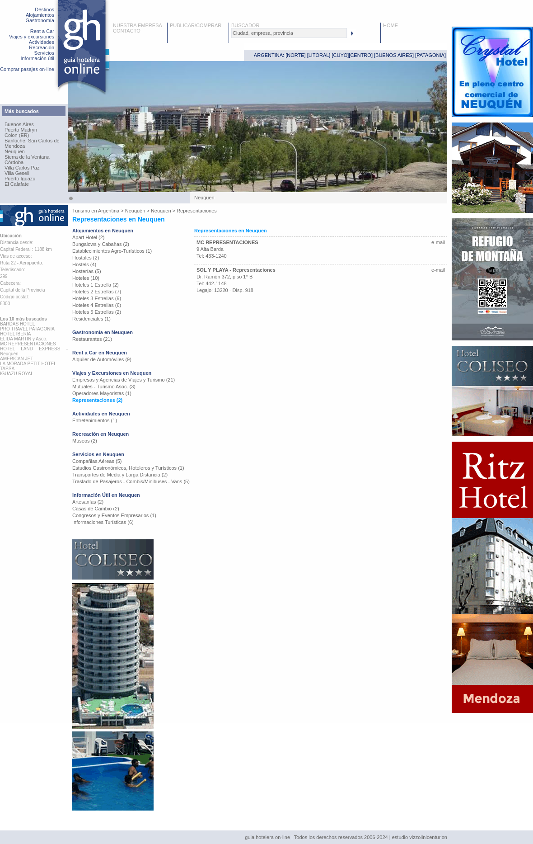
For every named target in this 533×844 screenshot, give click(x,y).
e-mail (438, 242)
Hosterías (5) (86, 271)
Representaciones (197, 210)
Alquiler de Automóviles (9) (101, 359)
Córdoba (14, 162)
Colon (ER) (17, 135)
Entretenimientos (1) (94, 420)
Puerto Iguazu (20, 178)
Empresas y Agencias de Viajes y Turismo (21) (123, 379)
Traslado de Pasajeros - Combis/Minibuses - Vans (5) (131, 481)
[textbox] (289, 33)
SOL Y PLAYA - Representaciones (236, 270)
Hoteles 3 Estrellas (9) (96, 298)
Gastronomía (39, 20)
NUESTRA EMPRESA (137, 25)
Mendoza (15, 146)
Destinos (44, 9)
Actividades (41, 42)
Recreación (41, 47)
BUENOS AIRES (393, 55)
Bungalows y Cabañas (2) (100, 244)
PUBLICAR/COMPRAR (195, 25)
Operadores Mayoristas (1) (101, 393)
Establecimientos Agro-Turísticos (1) (112, 251)
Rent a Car (42, 31)
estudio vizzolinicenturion (419, 837)
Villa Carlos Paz (22, 167)
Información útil (37, 58)
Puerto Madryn (21, 129)
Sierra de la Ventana (27, 157)
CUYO (340, 55)
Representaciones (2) (97, 400)
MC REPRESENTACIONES (227, 242)
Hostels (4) (84, 264)
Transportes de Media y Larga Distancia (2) (120, 474)
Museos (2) (84, 440)
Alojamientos (40, 15)
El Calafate (17, 184)
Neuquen (15, 151)
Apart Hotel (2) (88, 237)
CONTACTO (126, 30)
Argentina (108, 210)
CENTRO (360, 55)
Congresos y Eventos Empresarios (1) (114, 515)
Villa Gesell (17, 173)
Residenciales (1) (91, 318)
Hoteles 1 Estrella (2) (95, 285)
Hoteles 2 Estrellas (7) (96, 291)
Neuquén (135, 210)
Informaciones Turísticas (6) (103, 522)
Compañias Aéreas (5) (97, 461)
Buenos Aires (19, 124)
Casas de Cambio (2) (95, 508)
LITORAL (319, 55)
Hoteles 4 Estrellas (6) (96, 305)
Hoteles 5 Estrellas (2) (96, 312)
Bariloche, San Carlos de (32, 140)
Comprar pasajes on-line (27, 69)
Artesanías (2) (87, 502)
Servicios (44, 53)
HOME (390, 25)
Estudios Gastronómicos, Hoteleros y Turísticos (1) (128, 468)
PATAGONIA (430, 55)
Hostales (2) (85, 257)
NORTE (295, 55)
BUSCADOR (245, 25)
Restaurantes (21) (92, 339)
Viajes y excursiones (31, 36)
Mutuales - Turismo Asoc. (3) (104, 386)
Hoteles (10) (85, 278)
